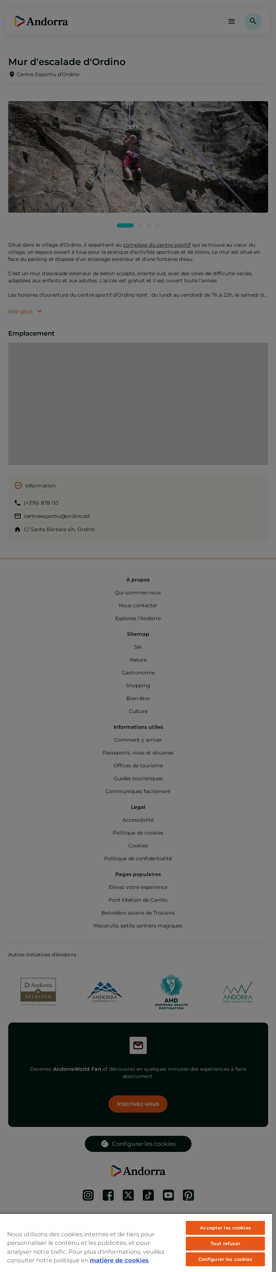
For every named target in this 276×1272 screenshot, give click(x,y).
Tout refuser (225, 1243)
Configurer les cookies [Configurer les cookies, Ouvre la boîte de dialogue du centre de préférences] (225, 1259)
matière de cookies (119, 1260)
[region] (136, 1242)
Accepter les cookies (225, 1228)
